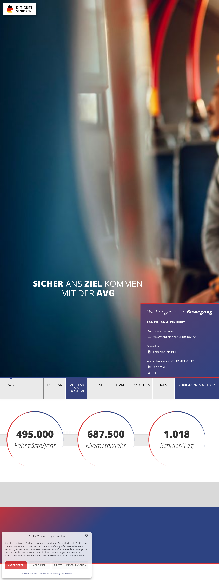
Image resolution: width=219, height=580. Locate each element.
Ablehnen (39, 565)
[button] (86, 536)
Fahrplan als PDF (162, 352)
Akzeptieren (16, 565)
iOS (153, 373)
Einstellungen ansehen (70, 565)
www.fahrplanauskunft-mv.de (172, 337)
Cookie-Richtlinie (29, 573)
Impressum (67, 573)
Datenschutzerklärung (49, 573)
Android (156, 367)
